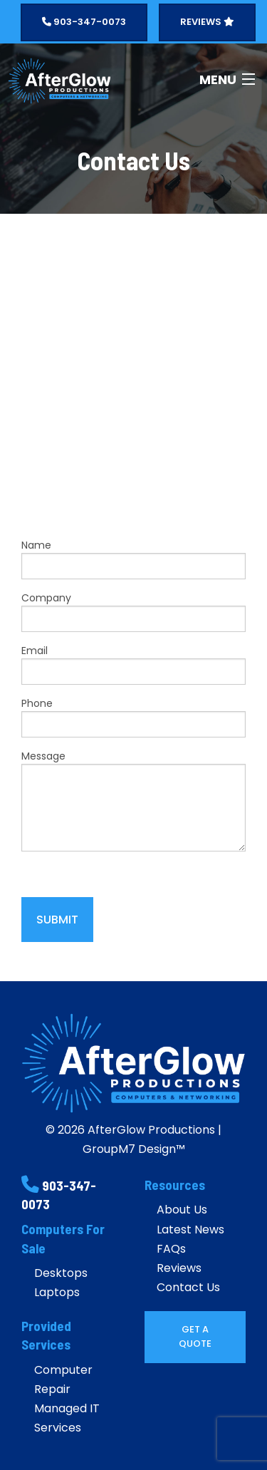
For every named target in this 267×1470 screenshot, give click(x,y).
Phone (133, 716)
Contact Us (188, 1287)
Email (133, 664)
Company (133, 611)
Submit (57, 919)
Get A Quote (195, 1336)
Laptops (57, 1292)
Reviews (179, 1268)
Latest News (190, 1229)
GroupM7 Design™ (134, 1149)
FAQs (171, 1249)
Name (133, 558)
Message (133, 800)
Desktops (61, 1273)
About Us (182, 1209)
